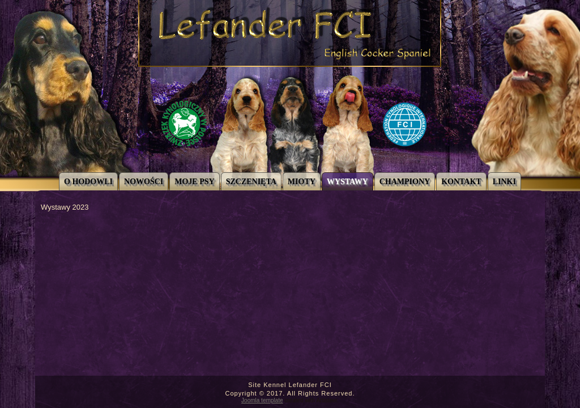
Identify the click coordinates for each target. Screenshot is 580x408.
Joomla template (262, 400)
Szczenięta (251, 181)
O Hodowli (88, 181)
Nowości (143, 181)
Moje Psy (194, 181)
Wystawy (347, 181)
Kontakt (461, 181)
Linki (504, 181)
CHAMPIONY (404, 181)
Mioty (301, 181)
